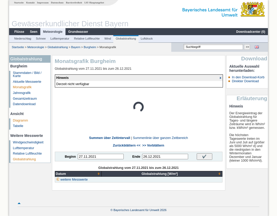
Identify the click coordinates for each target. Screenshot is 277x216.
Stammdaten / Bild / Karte (27, 74)
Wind (107, 38)
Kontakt (30, 2)
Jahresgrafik (22, 93)
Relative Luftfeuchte (87, 38)
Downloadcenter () (250, 32)
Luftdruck (147, 38)
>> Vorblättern (153, 145)
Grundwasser (78, 32)
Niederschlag (22, 38)
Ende (136, 156)
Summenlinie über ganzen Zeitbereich (160, 138)
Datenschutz (57, 2)
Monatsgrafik (22, 87)
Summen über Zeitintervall (109, 138)
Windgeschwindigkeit (28, 142)
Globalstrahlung (126, 38)
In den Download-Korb (248, 77)
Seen (33, 32)
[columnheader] (78, 173)
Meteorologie (53, 32)
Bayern (75, 47)
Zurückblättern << (126, 145)
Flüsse (19, 32)
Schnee (41, 38)
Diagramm (20, 120)
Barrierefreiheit (74, 2)
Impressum (43, 2)
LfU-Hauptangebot (94, 2)
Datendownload (24, 104)
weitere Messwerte (74, 179)
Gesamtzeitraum (25, 98)
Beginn (70, 156)
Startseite (19, 2)
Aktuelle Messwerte (27, 82)
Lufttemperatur (59, 38)
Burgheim (90, 47)
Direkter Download (245, 81)
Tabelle (18, 126)
